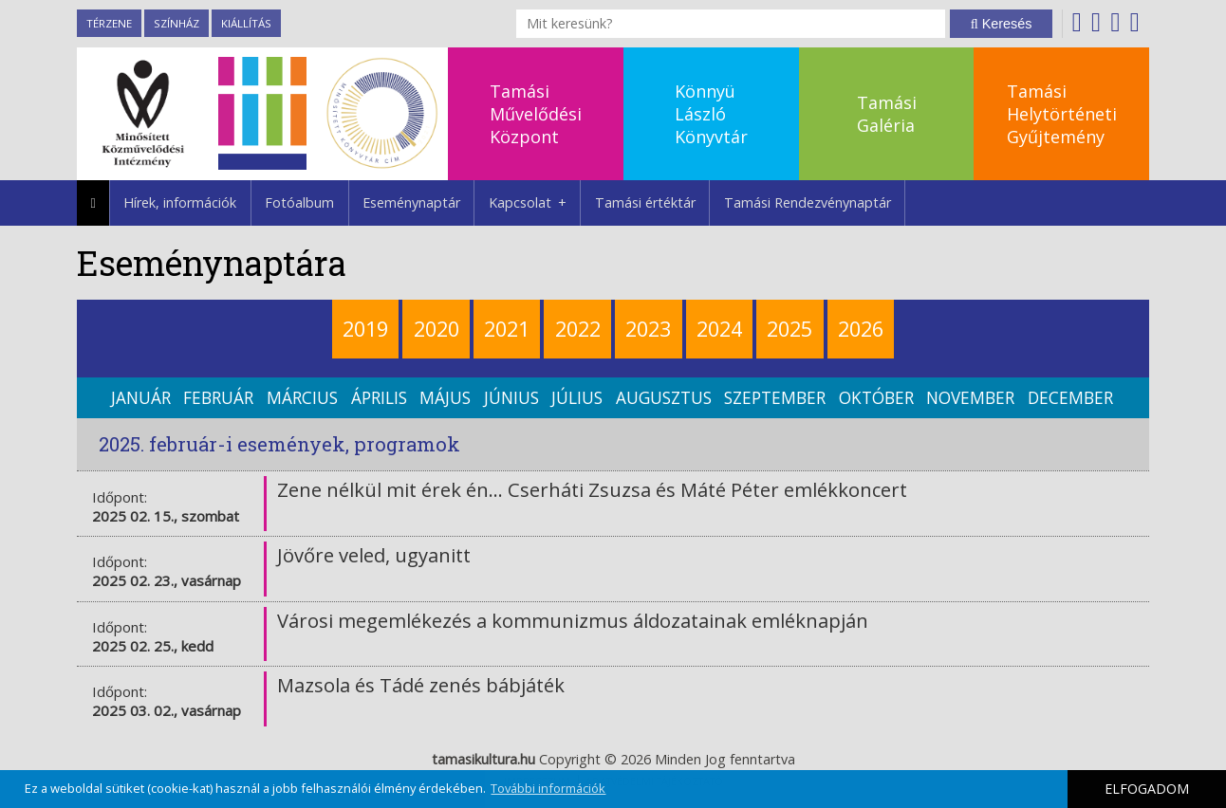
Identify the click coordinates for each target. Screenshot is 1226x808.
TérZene (109, 23)
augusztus (664, 398)
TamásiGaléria (887, 114)
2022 (578, 328)
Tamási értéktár (645, 202)
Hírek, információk (179, 202)
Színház (176, 23)
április (379, 398)
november (970, 398)
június (511, 398)
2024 (719, 328)
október (876, 398)
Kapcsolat (535, 203)
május (445, 398)
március (302, 398)
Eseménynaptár (411, 202)
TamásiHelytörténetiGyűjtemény (1062, 114)
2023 (648, 328)
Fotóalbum (299, 202)
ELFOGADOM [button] (1147, 789)
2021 (506, 328)
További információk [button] (548, 788)
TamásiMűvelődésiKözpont (536, 114)
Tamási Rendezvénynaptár (807, 202)
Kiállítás (246, 23)
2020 (436, 328)
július (577, 398)
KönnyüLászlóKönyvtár (711, 114)
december (1070, 398)
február (218, 398)
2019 (365, 328)
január (141, 398)
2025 (789, 328)
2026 (860, 328)
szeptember (775, 398)
